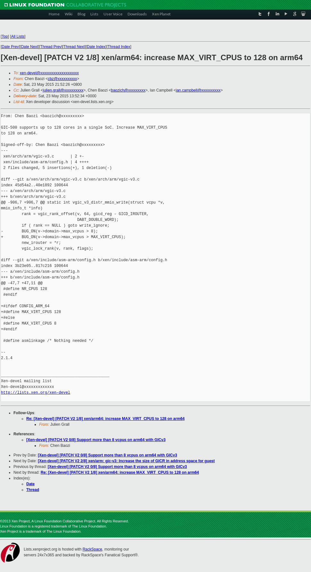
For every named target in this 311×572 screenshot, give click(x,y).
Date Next (29, 46)
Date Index (96, 46)
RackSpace (92, 549)
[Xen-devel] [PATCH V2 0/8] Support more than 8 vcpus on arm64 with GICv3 (95, 440)
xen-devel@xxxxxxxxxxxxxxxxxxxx (49, 73)
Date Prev (10, 46)
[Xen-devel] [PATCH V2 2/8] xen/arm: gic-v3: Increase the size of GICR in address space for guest (126, 461)
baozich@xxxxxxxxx (128, 90)
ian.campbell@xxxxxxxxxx (198, 90)
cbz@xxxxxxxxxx (62, 79)
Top (5, 36)
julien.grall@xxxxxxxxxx (63, 90)
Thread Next (74, 46)
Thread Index (119, 46)
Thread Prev (50, 46)
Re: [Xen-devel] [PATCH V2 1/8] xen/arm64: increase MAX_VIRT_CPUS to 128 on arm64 (105, 418)
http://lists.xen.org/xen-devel (35, 392)
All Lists (17, 36)
